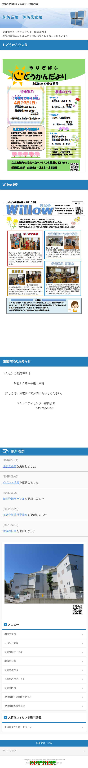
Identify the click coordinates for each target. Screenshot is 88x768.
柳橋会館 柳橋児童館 (22, 17)
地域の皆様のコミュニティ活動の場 (20, 4)
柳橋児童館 (9, 466)
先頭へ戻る (46, 743)
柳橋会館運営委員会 (15, 514)
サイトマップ (9, 750)
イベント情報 (11, 482)
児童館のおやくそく (15, 679)
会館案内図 (10, 688)
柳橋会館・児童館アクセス (18, 696)
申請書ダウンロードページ (18, 727)
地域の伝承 (9, 531)
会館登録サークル (14, 498)
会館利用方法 (11, 670)
